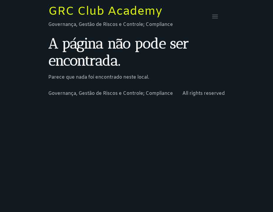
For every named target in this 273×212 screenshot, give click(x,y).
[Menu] (215, 16)
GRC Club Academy (105, 11)
